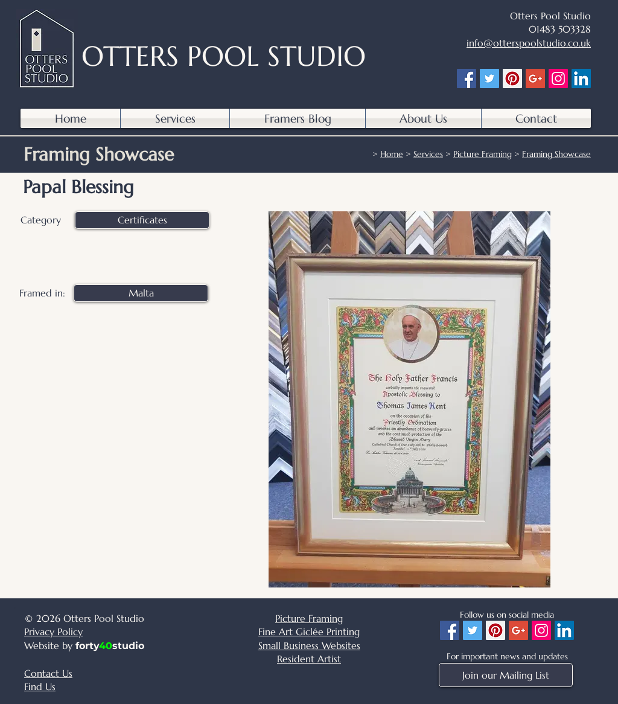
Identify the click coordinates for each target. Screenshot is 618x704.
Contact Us (48, 673)
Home (391, 154)
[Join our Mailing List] (506, 675)
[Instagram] (558, 78)
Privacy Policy (53, 632)
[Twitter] (489, 78)
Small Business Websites (309, 645)
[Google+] (535, 78)
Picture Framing (482, 154)
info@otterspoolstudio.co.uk (529, 43)
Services (428, 154)
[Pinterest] (512, 78)
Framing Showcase (556, 154)
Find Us (40, 686)
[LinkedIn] (581, 78)
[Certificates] (142, 220)
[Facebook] (466, 78)
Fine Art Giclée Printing (309, 632)
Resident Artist (309, 659)
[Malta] (141, 293)
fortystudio (109, 645)
